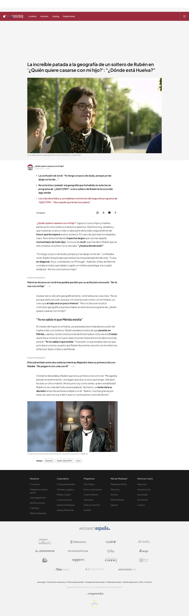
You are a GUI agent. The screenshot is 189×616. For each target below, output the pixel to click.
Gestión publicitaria (130, 582)
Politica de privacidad (75, 582)
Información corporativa (56, 582)
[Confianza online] (94, 606)
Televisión (49, 461)
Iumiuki (87, 510)
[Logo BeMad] (45, 560)
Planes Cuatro (64, 494)
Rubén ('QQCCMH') (64, 461)
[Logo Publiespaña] (94, 569)
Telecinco (115, 489)
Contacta (35, 484)
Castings (34, 508)
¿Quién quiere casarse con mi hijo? (49, 166)
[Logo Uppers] (78, 560)
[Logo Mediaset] (94, 530)
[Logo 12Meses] (144, 560)
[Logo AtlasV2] (61, 569)
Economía (142, 499)
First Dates (89, 484)
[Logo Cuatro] (111, 542)
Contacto (148, 582)
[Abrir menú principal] (184, 16)
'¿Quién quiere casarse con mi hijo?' (56, 223)
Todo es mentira (92, 505)
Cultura (141, 505)
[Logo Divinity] (144, 542)
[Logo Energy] (144, 551)
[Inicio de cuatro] (4, 16)
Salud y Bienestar (65, 510)
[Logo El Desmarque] (45, 551)
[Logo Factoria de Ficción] (78, 551)
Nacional (141, 484)
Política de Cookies (114, 582)
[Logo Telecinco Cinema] (111, 560)
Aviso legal (41, 582)
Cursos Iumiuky (64, 499)
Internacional (143, 489)
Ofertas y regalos (65, 489)
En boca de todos (93, 489)
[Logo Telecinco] (78, 542)
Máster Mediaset (38, 513)
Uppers (114, 505)
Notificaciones (37, 502)
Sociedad (142, 494)
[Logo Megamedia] (95, 594)
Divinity (114, 494)
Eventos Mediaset (66, 505)
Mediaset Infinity (119, 484)
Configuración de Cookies (95, 582)
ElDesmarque (117, 499)
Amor (78, 461)
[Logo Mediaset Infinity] (45, 542)
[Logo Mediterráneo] (127, 569)
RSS (141, 582)
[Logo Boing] (111, 551)
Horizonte (89, 499)
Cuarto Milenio (91, 494)
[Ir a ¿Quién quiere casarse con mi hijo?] (16, 16)
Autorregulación (38, 497)
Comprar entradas (66, 484)
